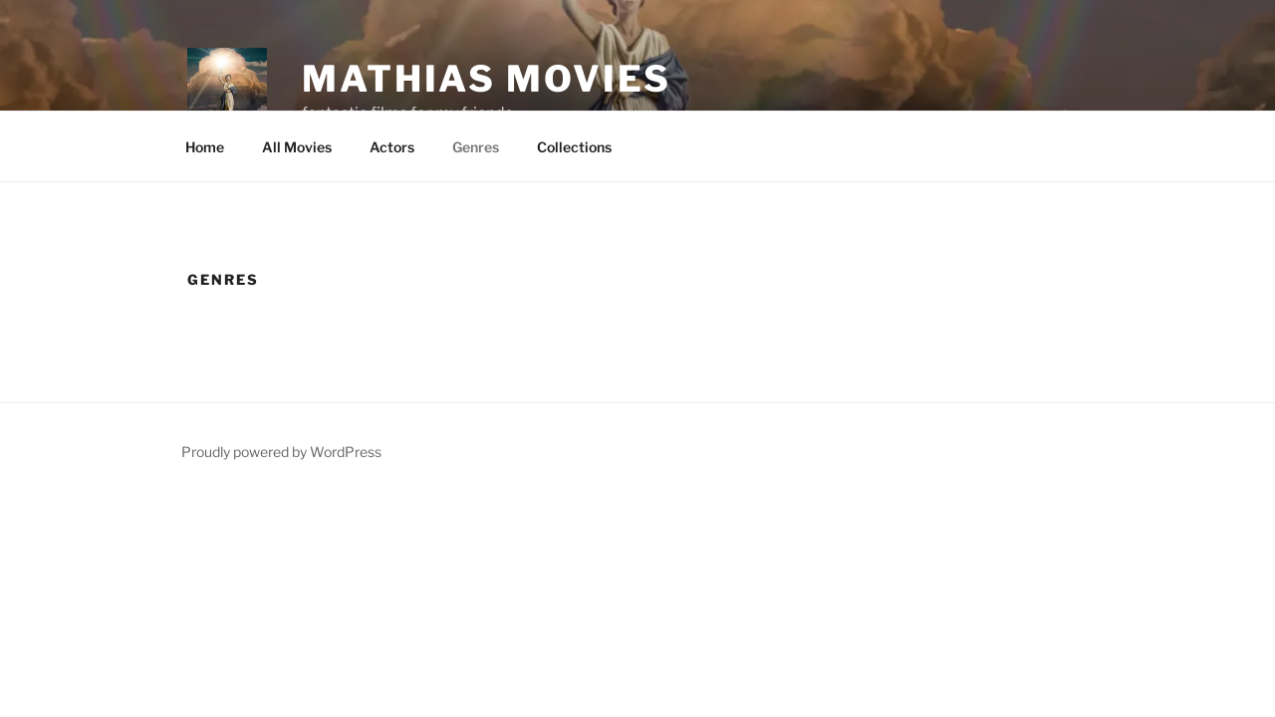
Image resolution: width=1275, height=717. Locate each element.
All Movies (297, 146)
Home (204, 146)
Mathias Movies (486, 79)
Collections (574, 146)
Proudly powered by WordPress (281, 451)
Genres (475, 146)
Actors (392, 146)
